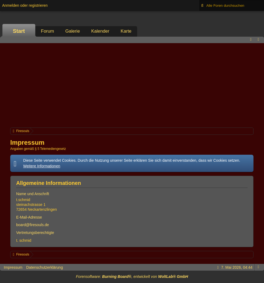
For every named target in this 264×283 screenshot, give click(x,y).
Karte (126, 31)
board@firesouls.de (32, 225)
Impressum (13, 267)
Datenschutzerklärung (44, 267)
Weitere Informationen (41, 166)
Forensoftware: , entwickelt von (132, 276)
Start (19, 31)
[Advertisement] (132, 84)
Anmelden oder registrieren (25, 5)
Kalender (100, 31)
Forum (47, 31)
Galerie (72, 31)
